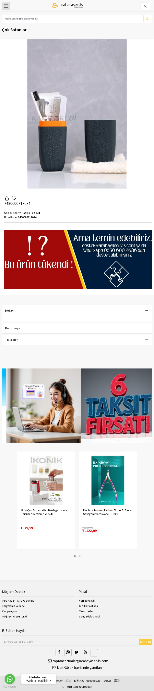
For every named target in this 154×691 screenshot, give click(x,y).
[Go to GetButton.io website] (9, 687)
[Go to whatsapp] (10, 679)
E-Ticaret (67, 687)
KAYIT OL (145, 641)
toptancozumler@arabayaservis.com (78, 661)
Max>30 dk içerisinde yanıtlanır (78, 667)
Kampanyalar (10, 611)
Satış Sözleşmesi (89, 616)
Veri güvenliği (87, 600)
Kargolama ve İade (13, 606)
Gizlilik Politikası (88, 606)
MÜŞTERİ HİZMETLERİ (14, 616)
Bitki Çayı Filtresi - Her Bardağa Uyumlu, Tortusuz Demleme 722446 (44, 512)
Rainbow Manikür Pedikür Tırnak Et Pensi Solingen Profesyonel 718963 (107, 512)
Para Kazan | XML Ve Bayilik (18, 600)
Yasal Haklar (86, 611)
